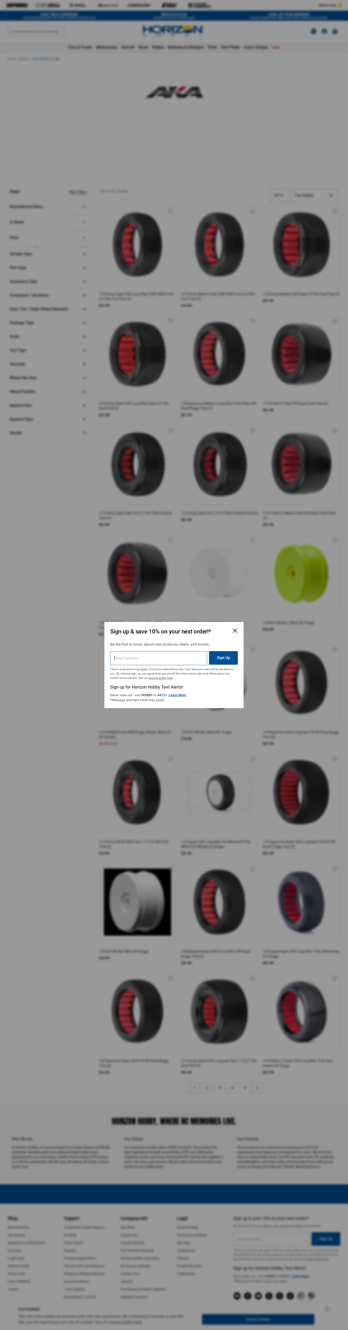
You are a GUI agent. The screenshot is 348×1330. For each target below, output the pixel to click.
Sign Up (223, 657)
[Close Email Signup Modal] (235, 630)
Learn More (177, 695)
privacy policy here (161, 678)
